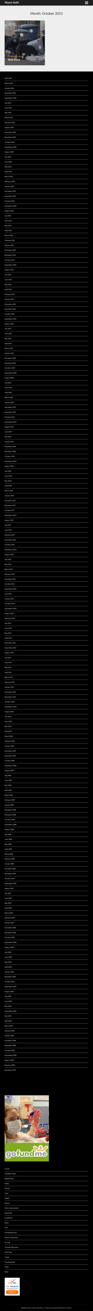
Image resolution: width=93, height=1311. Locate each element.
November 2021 (10, 309)
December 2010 (10, 692)
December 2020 (10, 358)
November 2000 (10, 1045)
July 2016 (8, 559)
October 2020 (10, 368)
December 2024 (10, 132)
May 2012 (8, 633)
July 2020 (8, 383)
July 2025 (8, 103)
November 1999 (10, 1070)
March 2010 (9, 736)
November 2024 (10, 137)
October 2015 (10, 584)
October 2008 (10, 820)
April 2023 (8, 230)
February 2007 (10, 918)
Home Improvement (12, 1208)
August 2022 (9, 270)
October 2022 (10, 260)
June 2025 (8, 108)
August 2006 (9, 947)
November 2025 (10, 93)
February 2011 (10, 682)
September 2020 (10, 373)
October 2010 (10, 702)
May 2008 (8, 844)
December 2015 (10, 579)
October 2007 (10, 878)
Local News (9, 1218)
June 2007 (8, 898)
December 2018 (10, 446)
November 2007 (10, 874)
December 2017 (10, 500)
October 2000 (10, 1050)
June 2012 (8, 628)
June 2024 (8, 162)
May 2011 (8, 667)
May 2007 (8, 903)
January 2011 (9, 687)
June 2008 (8, 839)
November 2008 (10, 815)
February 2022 (10, 294)
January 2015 (9, 599)
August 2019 (9, 427)
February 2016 (10, 574)
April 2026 (8, 78)
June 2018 (8, 476)
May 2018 (8, 481)
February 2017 (10, 535)
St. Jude (7, 1242)
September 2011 (10, 648)
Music (7, 1223)
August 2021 (9, 324)
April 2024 (8, 171)
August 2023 (9, 211)
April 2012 (8, 638)
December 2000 (10, 1040)
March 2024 (9, 176)
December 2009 (10, 751)
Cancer (7, 1169)
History (7, 1203)
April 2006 (8, 967)
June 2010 (8, 721)
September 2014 (10, 608)
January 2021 (9, 353)
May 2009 (8, 785)
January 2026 (9, 88)
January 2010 (9, 746)
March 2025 (9, 117)
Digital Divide (9, 1178)
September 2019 (10, 422)
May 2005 (8, 1006)
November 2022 (10, 255)
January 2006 (9, 972)
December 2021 (10, 304)
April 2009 (8, 790)
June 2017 (8, 530)
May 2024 (8, 167)
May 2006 (8, 962)
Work (6, 1272)
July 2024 (8, 157)
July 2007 (8, 893)
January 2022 (9, 299)
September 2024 (10, 147)
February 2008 (10, 859)
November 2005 (10, 977)
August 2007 (9, 888)
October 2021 (10, 314)
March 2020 (9, 397)
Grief (6, 1193)
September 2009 (10, 766)
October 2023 (10, 201)
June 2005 (8, 1001)
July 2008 (8, 834)
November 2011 (10, 643)
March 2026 (9, 83)
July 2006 (8, 952)
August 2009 (9, 770)
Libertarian (8, 1213)
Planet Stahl (12, 2)
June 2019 (8, 432)
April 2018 (8, 486)
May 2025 (8, 113)
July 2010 (8, 716)
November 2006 (10, 933)
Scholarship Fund (11, 1232)
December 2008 (10, 810)
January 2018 (9, 496)
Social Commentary (11, 1237)
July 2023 (8, 216)
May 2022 (8, 284)
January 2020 (9, 402)
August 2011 (9, 653)
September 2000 (10, 1055)
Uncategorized (10, 1262)
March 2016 (9, 569)
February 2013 (10, 618)
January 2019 (9, 442)
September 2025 (10, 98)
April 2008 (8, 849)
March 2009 (9, 795)
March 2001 (9, 1026)
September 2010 (10, 707)
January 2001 (9, 1036)
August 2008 (9, 829)
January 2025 (9, 127)
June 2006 (8, 957)
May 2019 (8, 437)
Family (7, 1183)
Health (7, 1198)
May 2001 (8, 1016)
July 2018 (8, 471)
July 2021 (8, 329)
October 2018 (10, 456)
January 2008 (9, 864)
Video (7, 1267)
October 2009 (10, 761)
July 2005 (8, 996)
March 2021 (9, 348)
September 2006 (10, 942)
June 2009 (8, 780)
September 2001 (10, 1011)
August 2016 (9, 554)
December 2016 (10, 540)
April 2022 (8, 289)
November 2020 (10, 363)
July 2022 (8, 275)
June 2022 (8, 280)
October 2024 (10, 142)
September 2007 (10, 883)
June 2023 (8, 221)
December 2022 (10, 250)
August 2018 (9, 466)
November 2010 (10, 697)
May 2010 (8, 726)
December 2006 (10, 928)
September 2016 (10, 550)
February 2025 (10, 122)
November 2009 (10, 756)
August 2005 (9, 991)
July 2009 (8, 775)
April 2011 (8, 672)
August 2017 (9, 520)
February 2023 (10, 240)
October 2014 (10, 603)
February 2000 (10, 1065)
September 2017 (10, 515)
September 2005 (10, 986)
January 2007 (9, 923)
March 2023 (9, 235)
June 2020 (8, 387)
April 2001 (8, 1021)
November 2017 (10, 505)
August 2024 (9, 152)
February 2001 (10, 1031)
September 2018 (10, 461)
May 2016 (8, 564)
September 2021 (10, 319)
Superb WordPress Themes (62, 1308)
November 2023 (10, 196)
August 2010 (9, 712)
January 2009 (9, 805)
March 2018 (9, 491)
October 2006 (10, 937)
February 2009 (10, 800)
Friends (7, 1188)
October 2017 (10, 510)
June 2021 (8, 334)
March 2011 (9, 677)
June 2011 (8, 662)
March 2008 (9, 854)
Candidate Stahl (10, 1174)
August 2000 (9, 1060)
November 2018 (10, 451)
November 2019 (10, 412)
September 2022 (10, 265)
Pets (6, 1228)
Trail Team (8, 1252)
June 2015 (8, 594)
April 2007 (8, 908)
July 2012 (8, 623)
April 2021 (8, 343)
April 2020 (8, 392)
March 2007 (9, 913)
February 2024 (10, 181)
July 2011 (8, 658)
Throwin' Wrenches (11, 1247)
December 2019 (10, 407)
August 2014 (9, 613)
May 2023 (8, 226)
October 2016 (10, 545)
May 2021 (8, 338)
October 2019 (10, 417)
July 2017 (8, 525)
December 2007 (10, 869)
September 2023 (10, 206)
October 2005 (10, 982)
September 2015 (10, 589)
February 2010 (10, 741)
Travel (7, 1257)
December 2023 (10, 191)
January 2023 (9, 245)
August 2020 (9, 378)
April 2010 (8, 731)
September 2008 (10, 824)
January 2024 (9, 186)
